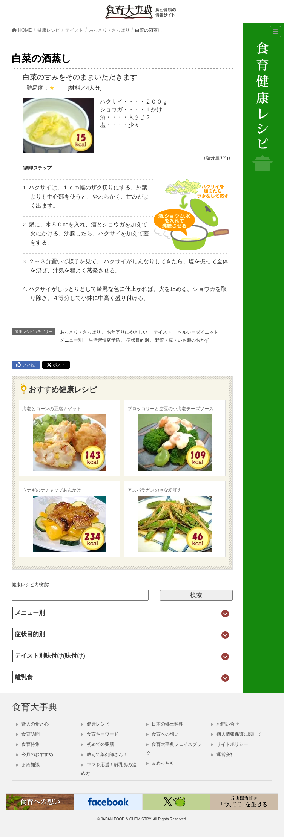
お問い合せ (225, 724)
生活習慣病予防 (104, 340)
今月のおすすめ (34, 754)
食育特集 (28, 744)
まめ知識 (28, 764)
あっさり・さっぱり (80, 332)
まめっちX (159, 763)
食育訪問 (28, 734)
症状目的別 (137, 340)
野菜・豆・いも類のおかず (182, 340)
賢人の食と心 (32, 724)
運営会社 (223, 754)
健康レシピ (95, 724)
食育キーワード (99, 734)
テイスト (163, 332)
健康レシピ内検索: (30, 584)
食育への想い (162, 734)
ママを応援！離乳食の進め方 (108, 769)
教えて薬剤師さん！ (104, 754)
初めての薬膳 (97, 744)
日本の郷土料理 (164, 724)
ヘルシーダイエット (198, 332)
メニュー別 (71, 340)
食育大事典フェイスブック (173, 749)
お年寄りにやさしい (127, 332)
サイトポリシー (229, 744)
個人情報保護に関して (236, 734)
